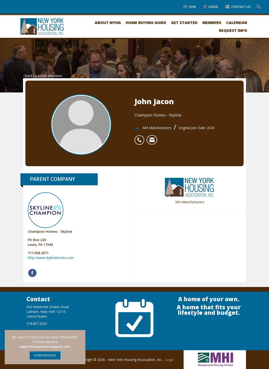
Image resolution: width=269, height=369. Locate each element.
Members (211, 22)
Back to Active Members (42, 75)
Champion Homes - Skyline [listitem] (50, 213)
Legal (169, 359)
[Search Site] (259, 7)
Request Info (233, 30)
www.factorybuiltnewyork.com (45, 346)
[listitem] (140, 137)
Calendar (236, 22)
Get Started (184, 22)
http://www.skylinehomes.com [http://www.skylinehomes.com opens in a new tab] (51, 257)
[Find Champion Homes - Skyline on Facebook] (32, 272)
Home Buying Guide (146, 22)
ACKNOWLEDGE (45, 355)
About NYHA (108, 22)
